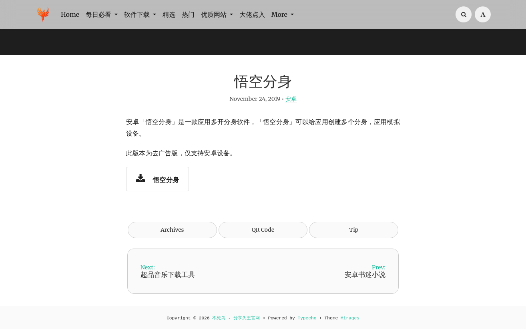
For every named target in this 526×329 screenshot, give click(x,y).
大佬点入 (252, 14)
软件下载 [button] (137, 14)
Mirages (350, 318)
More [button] (280, 14)
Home (70, 14)
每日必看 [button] (99, 14)
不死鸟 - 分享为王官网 (236, 318)
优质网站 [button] (214, 14)
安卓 (291, 98)
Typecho (306, 318)
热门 (188, 14)
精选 (169, 14)
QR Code (263, 229)
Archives (172, 229)
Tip (353, 229)
